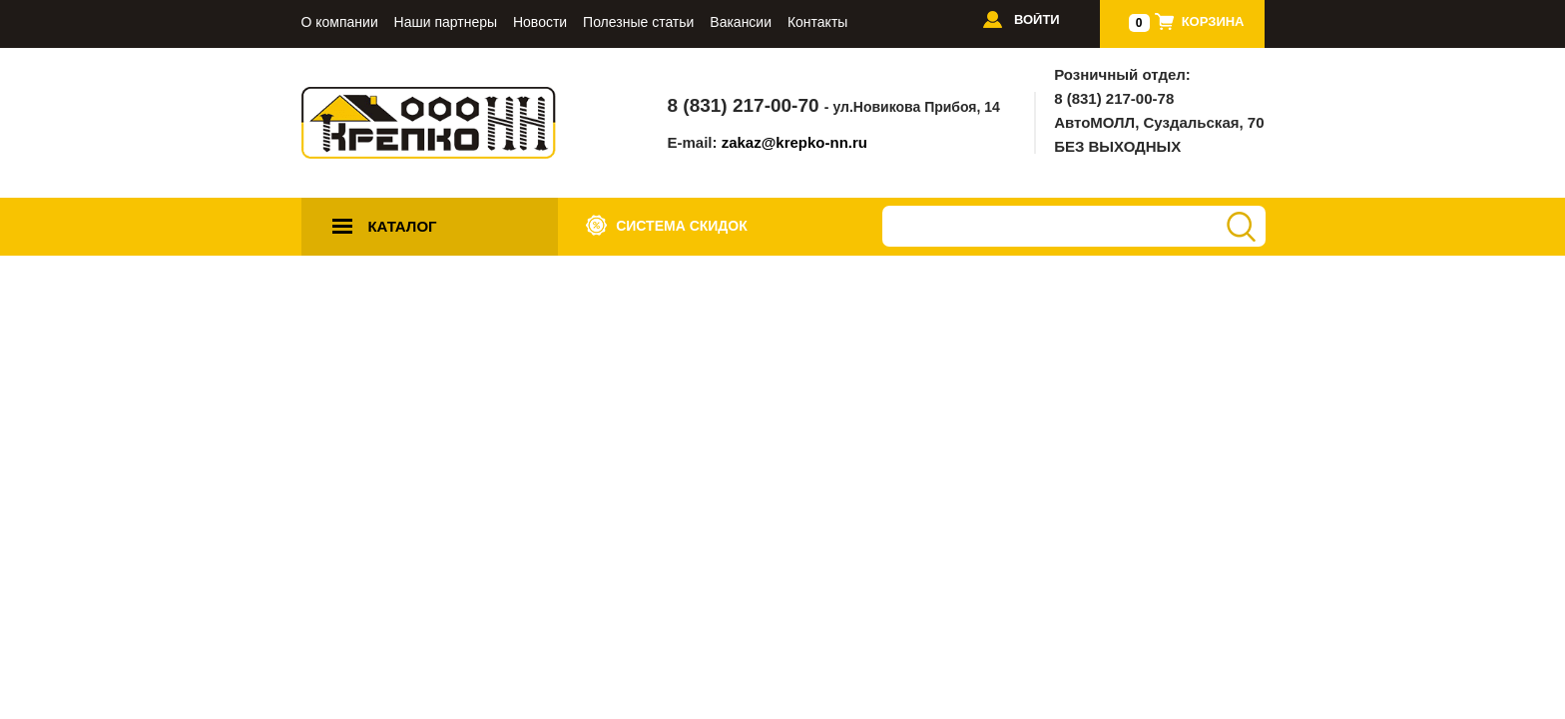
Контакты (817, 22)
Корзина (1213, 21)
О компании (339, 22)
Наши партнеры (445, 22)
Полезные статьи (638, 22)
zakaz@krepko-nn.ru (794, 142)
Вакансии (741, 22)
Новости (540, 22)
